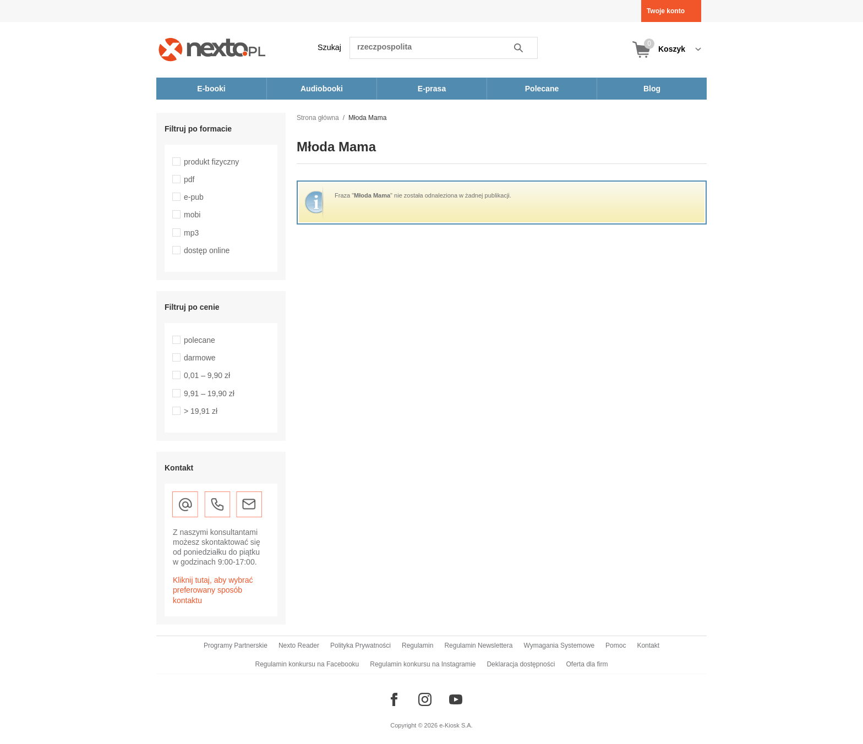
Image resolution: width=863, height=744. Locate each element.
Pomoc (615, 645)
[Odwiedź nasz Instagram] (425, 699)
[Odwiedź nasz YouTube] (456, 699)
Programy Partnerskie (235, 645)
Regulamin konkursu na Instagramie (423, 664)
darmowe (200, 357)
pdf (189, 179)
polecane (199, 340)
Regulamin (417, 645)
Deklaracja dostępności (521, 664)
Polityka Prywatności (360, 645)
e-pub (194, 197)
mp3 (191, 232)
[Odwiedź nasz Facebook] (394, 699)
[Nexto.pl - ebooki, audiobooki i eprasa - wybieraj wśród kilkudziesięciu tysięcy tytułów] (212, 49)
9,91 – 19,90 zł (209, 393)
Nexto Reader (298, 645)
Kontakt (648, 645)
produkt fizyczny (211, 161)
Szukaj (329, 47)
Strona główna (318, 118)
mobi (192, 214)
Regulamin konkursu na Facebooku (307, 664)
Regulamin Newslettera (478, 645)
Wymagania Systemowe (558, 645)
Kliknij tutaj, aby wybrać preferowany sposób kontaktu (213, 590)
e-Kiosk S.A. (456, 725)
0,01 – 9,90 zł (207, 375)
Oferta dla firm (587, 664)
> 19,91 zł (200, 411)
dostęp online (207, 250)
